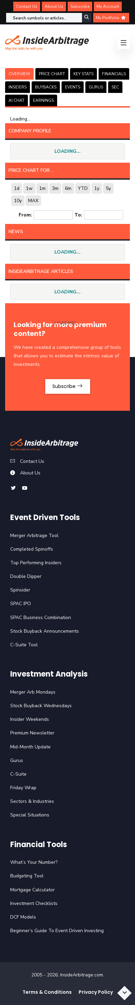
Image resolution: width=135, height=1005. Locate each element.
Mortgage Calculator (32, 890)
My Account (108, 6)
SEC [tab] (115, 87)
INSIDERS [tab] (18, 87)
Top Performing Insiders (36, 563)
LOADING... (67, 151)
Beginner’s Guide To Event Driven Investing (57, 930)
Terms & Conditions (47, 992)
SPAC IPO (20, 603)
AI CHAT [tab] (16, 100)
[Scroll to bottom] (124, 993)
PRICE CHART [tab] (52, 74)
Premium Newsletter (32, 733)
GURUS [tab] (96, 87)
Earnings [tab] (43, 100)
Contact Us (26, 6)
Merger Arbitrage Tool (34, 535)
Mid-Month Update (30, 747)
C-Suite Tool (24, 645)
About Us (54, 6)
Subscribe (79, 6)
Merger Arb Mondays (32, 692)
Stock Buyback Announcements (44, 631)
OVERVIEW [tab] (19, 74)
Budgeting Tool (27, 876)
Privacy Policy (96, 992)
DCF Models (23, 917)
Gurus (16, 760)
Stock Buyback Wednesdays (41, 705)
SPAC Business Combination (40, 617)
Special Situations (29, 815)
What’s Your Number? (33, 862)
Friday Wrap (23, 787)
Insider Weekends (29, 719)
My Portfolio (111, 17)
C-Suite (18, 774)
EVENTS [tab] (72, 87)
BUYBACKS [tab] (45, 87)
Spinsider (20, 590)
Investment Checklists (33, 903)
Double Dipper (25, 576)
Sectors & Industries (32, 801)
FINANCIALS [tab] (114, 74)
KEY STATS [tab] (83, 74)
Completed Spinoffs (31, 549)
